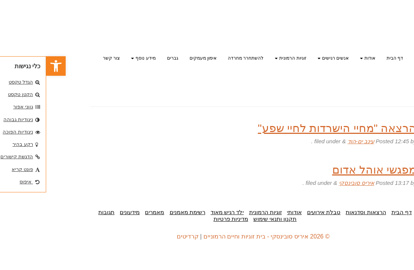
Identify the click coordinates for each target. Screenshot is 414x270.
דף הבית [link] (348, 58)
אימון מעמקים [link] (156, 58)
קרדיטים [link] (141, 236)
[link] (10, 66)
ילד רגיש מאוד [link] (180, 212)
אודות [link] (321, 58)
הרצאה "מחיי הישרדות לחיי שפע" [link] (291, 128)
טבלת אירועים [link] (277, 212)
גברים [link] (126, 58)
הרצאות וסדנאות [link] (320, 212)
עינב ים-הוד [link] (314, 141)
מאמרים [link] (108, 212)
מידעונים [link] (83, 212)
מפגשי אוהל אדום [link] (328, 170)
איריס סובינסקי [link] (310, 183)
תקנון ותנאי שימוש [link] (228, 219)
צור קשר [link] (65, 58)
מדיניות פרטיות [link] (184, 219)
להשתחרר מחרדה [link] (199, 58)
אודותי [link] (248, 212)
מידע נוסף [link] (97, 58)
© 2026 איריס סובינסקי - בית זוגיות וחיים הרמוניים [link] (220, 236)
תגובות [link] (60, 212)
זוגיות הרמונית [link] (244, 58)
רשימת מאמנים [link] (141, 212)
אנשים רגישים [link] (287, 58)
